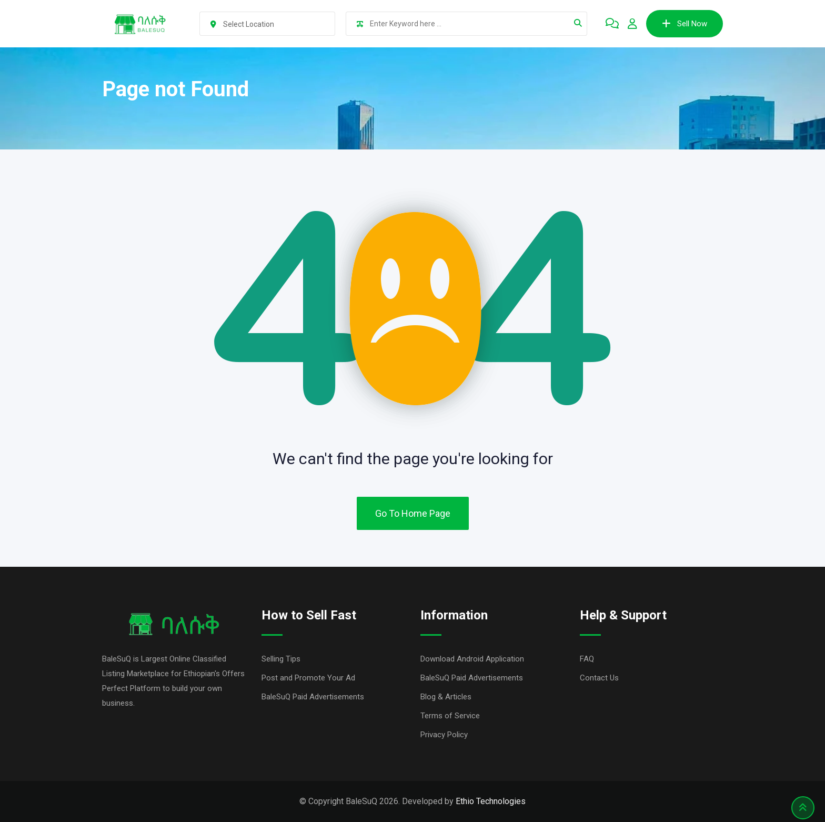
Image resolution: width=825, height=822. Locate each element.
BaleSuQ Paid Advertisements (312, 696)
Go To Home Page (412, 513)
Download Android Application (472, 659)
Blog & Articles (445, 696)
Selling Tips (280, 659)
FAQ (587, 659)
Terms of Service (450, 715)
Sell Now (684, 23)
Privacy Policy (444, 734)
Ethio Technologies (491, 801)
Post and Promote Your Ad (308, 678)
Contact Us (599, 678)
